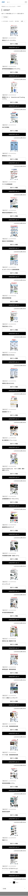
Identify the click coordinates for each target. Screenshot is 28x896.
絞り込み (5, 17)
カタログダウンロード (14, 47)
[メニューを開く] (26, 2)
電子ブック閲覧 (14, 44)
